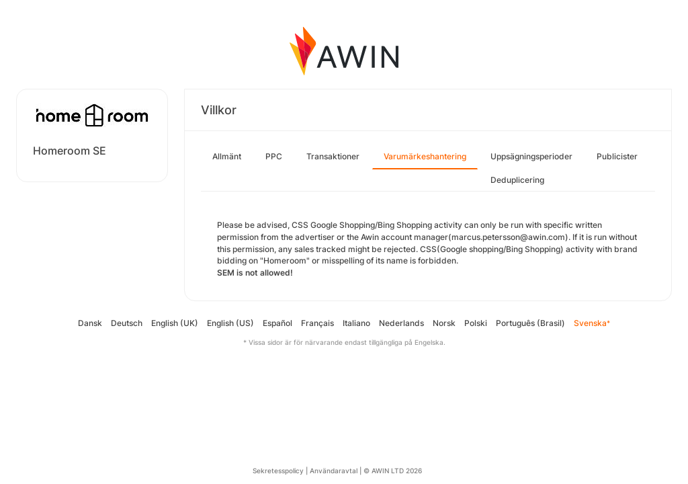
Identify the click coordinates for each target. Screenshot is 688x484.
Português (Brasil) (530, 323)
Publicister (617, 156)
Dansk (90, 323)
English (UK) (174, 323)
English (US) (230, 323)
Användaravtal (333, 471)
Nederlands (401, 323)
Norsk (444, 323)
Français (317, 323)
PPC (273, 156)
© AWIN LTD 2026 (392, 471)
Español (277, 323)
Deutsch (126, 323)
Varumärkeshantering (425, 156)
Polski (475, 323)
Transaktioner (332, 156)
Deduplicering (517, 180)
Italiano (356, 323)
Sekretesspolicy (278, 471)
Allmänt (226, 156)
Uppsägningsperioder (531, 156)
